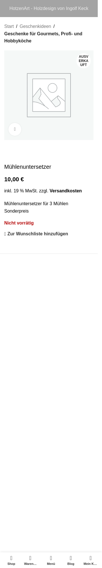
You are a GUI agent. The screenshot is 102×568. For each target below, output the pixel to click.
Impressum (15, 315)
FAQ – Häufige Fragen (27, 405)
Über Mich (14, 417)
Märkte (11, 453)
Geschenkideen (35, 26)
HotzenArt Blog (19, 441)
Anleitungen (16, 429)
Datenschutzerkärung (25, 339)
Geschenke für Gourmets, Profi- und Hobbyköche (43, 37)
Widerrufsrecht (19, 351)
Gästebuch (15, 465)
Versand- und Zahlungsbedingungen (40, 363)
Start (9, 26)
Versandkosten (66, 190)
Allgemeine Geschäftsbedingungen (39, 327)
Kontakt (12, 375)
